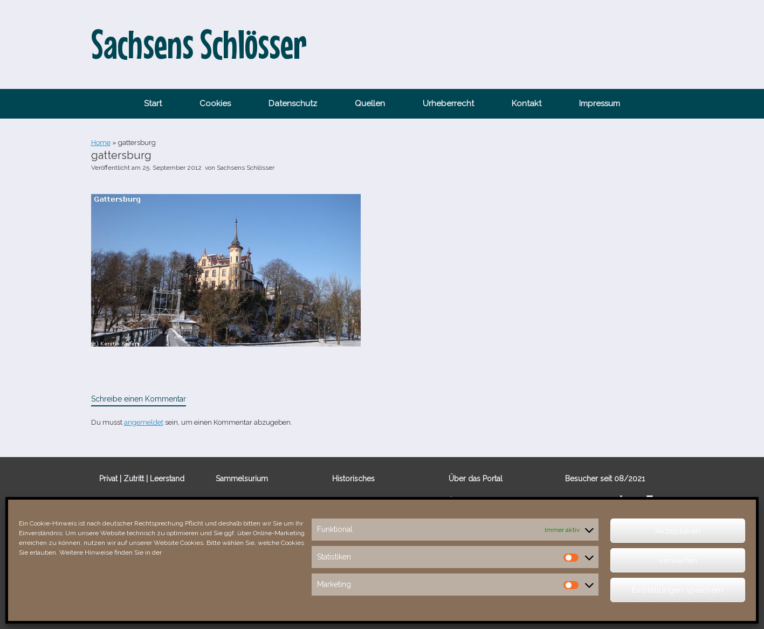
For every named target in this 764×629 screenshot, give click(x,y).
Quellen (370, 103)
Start (153, 103)
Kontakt (526, 103)
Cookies (215, 103)
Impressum (599, 103)
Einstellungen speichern (678, 590)
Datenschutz (293, 103)
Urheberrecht (448, 103)
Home (101, 143)
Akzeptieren (678, 531)
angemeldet (143, 422)
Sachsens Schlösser (245, 167)
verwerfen (678, 560)
